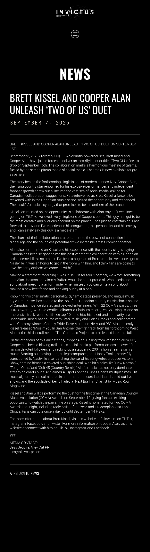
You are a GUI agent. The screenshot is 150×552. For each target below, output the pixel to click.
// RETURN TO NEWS (24, 473)
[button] (75, 35)
